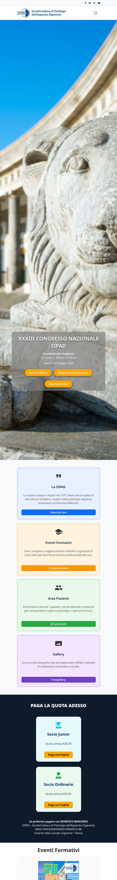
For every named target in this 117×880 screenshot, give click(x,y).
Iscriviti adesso (38, 372)
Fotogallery (58, 679)
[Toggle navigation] (95, 13)
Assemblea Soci (58, 384)
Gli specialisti (58, 624)
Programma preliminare (73, 372)
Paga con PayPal (58, 755)
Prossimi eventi (58, 568)
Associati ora (58, 512)
